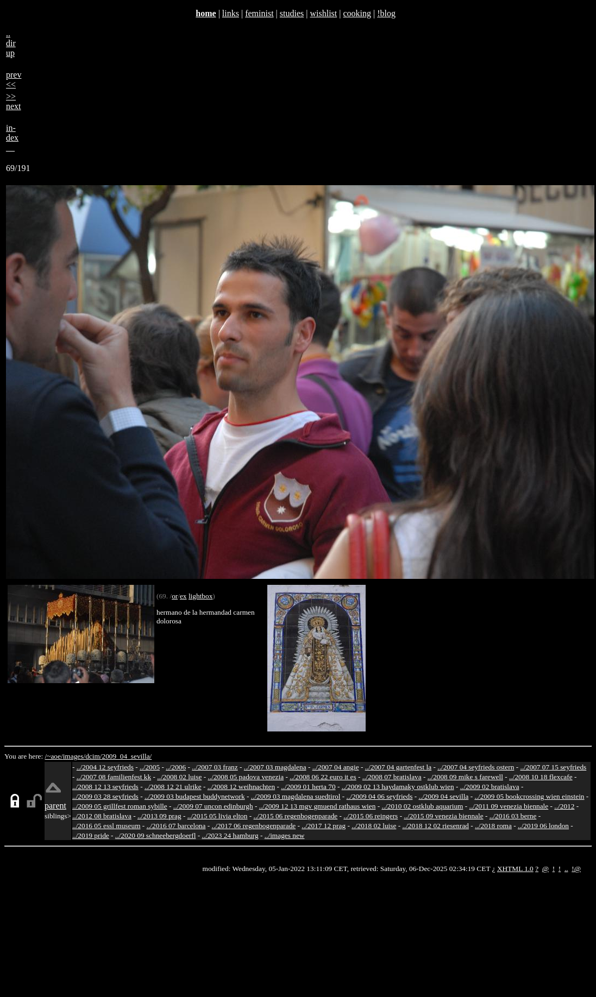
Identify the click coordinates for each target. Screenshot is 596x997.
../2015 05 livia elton (217, 816)
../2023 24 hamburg (230, 835)
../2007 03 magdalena (275, 767)
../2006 (176, 767)
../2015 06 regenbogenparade (296, 816)
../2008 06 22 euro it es (323, 777)
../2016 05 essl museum (106, 826)
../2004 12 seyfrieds (105, 767)
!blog (386, 13)
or (175, 596)
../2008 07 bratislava (392, 777)
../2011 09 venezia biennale (509, 806)
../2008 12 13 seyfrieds (105, 787)
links (230, 13)
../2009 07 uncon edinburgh (213, 806)
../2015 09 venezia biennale (443, 816)
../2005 (150, 767)
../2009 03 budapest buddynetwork (195, 796)
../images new (285, 835)
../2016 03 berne (513, 816)
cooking (357, 13)
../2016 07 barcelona (176, 826)
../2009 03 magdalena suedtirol (296, 796)
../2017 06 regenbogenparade (254, 826)
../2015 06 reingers (370, 816)
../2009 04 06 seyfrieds (380, 796)
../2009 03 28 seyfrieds (105, 796)
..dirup (11, 43)
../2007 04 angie (335, 767)
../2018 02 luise (374, 826)
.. (566, 869)
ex (183, 596)
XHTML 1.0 (515, 869)
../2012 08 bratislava (101, 816)
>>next (13, 101)
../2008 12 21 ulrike (173, 787)
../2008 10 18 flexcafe (541, 777)
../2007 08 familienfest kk (114, 777)
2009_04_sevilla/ (127, 756)
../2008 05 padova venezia (246, 777)
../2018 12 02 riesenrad (435, 826)
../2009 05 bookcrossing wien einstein (529, 796)
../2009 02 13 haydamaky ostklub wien (398, 787)
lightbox (200, 596)
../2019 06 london (543, 826)
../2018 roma (493, 826)
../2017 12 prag (324, 826)
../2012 (564, 806)
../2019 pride (90, 835)
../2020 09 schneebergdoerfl (155, 835)
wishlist (323, 13)
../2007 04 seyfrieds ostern (475, 767)
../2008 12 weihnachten (241, 787)
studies (292, 13)
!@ (576, 869)
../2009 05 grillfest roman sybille (119, 806)
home (206, 13)
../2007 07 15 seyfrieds (553, 767)
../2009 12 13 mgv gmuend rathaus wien (317, 806)
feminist (259, 13)
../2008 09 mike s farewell (465, 777)
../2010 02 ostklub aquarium (422, 806)
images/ (74, 756)
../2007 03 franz (214, 767)
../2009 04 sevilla (443, 796)
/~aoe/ (54, 756)
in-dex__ (12, 137)
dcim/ (93, 756)
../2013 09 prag (159, 816)
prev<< (13, 79)
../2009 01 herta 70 (308, 787)
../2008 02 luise (179, 777)
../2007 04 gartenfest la (398, 767)
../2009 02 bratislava (489, 787)
